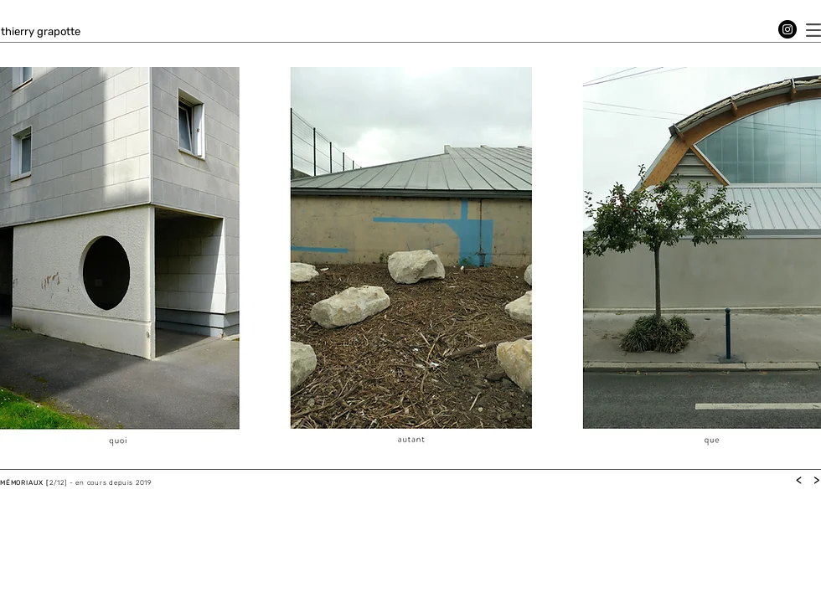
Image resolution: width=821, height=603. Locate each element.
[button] (813, 30)
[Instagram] (787, 29)
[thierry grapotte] (40, 32)
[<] (799, 480)
